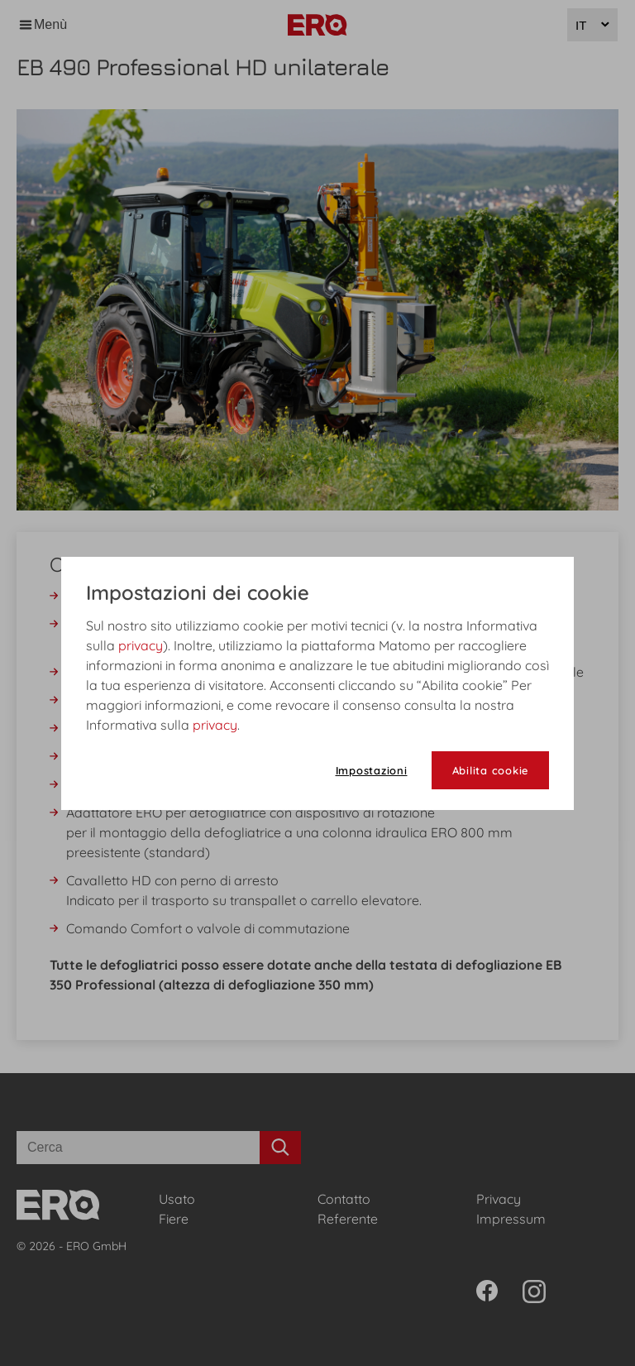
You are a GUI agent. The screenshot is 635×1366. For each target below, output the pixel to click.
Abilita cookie (490, 770)
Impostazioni (372, 770)
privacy (140, 645)
